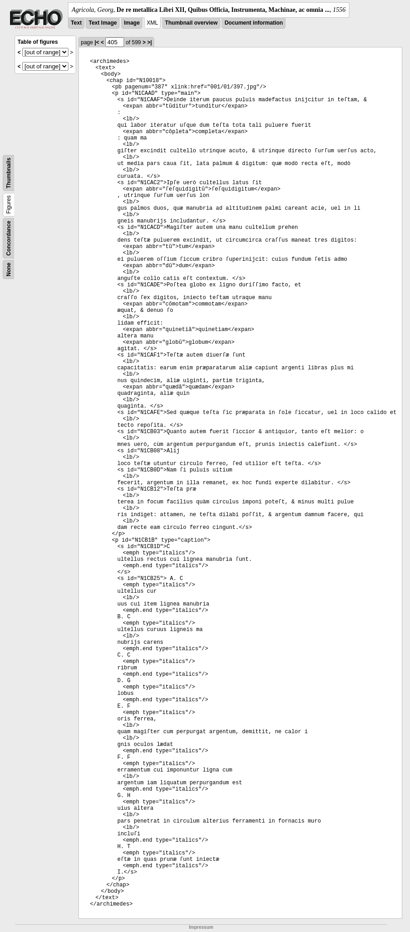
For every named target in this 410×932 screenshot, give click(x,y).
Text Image (102, 23)
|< (96, 42)
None (8, 269)
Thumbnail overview (191, 23)
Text (76, 23)
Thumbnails (8, 173)
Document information (253, 23)
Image (132, 23)
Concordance (8, 238)
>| (149, 42)
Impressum (201, 927)
